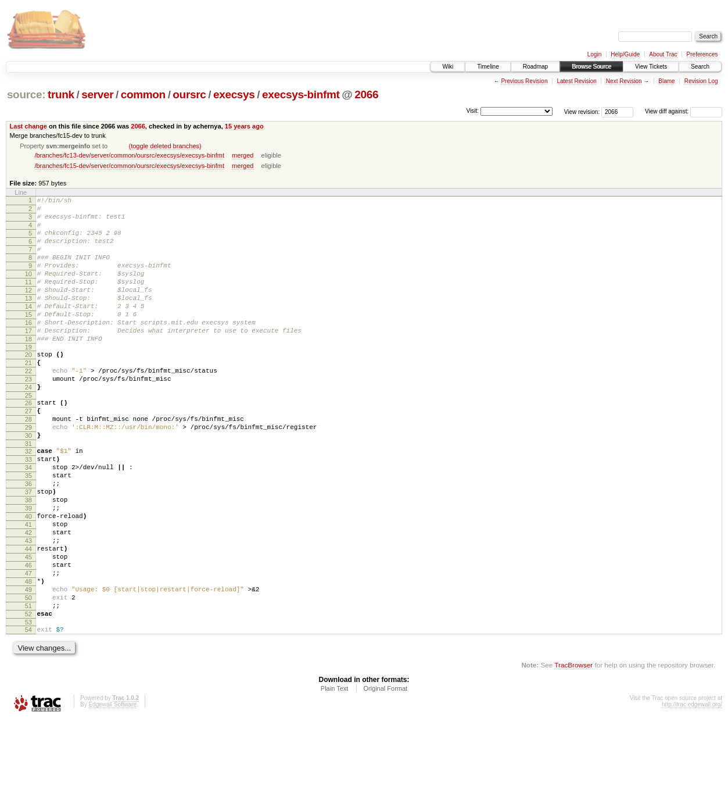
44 (28, 618)
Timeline (488, 66)
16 (28, 348)
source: (26, 94)
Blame (666, 81)
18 (28, 368)
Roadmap (535, 66)
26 (28, 443)
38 (28, 559)
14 (28, 329)
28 (28, 462)
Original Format (385, 775)
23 (28, 415)
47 (28, 648)
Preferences (702, 54)
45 (28, 628)
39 (28, 569)
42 (28, 598)
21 (28, 395)
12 (28, 309)
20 (28, 386)
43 (28, 608)
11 (28, 299)
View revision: (582, 111)
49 (28, 668)
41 (28, 588)
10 (28, 289)
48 (28, 658)
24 (28, 425)
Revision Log (701, 81)
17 (28, 358)
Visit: (472, 111)
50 (28, 677)
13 (28, 319)
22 (28, 405)
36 (28, 539)
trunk (61, 94)
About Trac (663, 54)
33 (28, 509)
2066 (366, 94)
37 (28, 549)
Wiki (447, 66)
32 (28, 500)
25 (28, 435)
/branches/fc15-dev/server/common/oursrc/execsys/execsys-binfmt (129, 165)
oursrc (189, 94)
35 (28, 529)
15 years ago (244, 126)
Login (594, 54)
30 (28, 482)
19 (28, 378)
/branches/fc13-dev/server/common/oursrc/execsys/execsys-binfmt (129, 155)
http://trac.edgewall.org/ (692, 791)
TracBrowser (573, 752)
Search (700, 66)
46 (28, 638)
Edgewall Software (112, 791)
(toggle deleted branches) (164, 145)
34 (28, 519)
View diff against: (683, 111)
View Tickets (651, 66)
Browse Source (591, 66)
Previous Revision (524, 81)
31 (28, 492)
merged (242, 155)
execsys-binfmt (301, 94)
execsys (234, 94)
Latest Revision (576, 81)
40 (28, 579)
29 (28, 472)
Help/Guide (625, 54)
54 (28, 715)
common (143, 94)
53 (28, 707)
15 (28, 338)
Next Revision (624, 81)
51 (28, 687)
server (97, 94)
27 (28, 452)
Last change (28, 126)
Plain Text (335, 775)
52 (28, 697)
